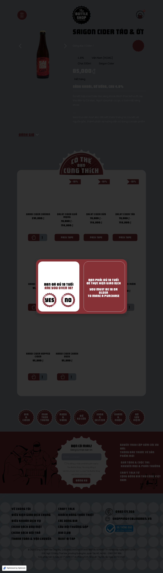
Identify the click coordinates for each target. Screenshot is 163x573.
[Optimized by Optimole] (14, 568)
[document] (81, 286)
